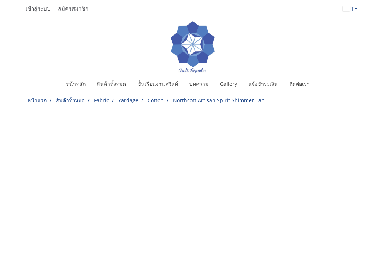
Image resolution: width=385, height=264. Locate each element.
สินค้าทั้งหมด (111, 83)
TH (350, 8)
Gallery (228, 83)
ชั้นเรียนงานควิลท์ (157, 83)
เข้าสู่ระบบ (38, 9)
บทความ (198, 83)
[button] (322, 84)
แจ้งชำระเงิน (263, 83)
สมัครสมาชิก (73, 9)
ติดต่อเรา (299, 83)
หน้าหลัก (76, 83)
